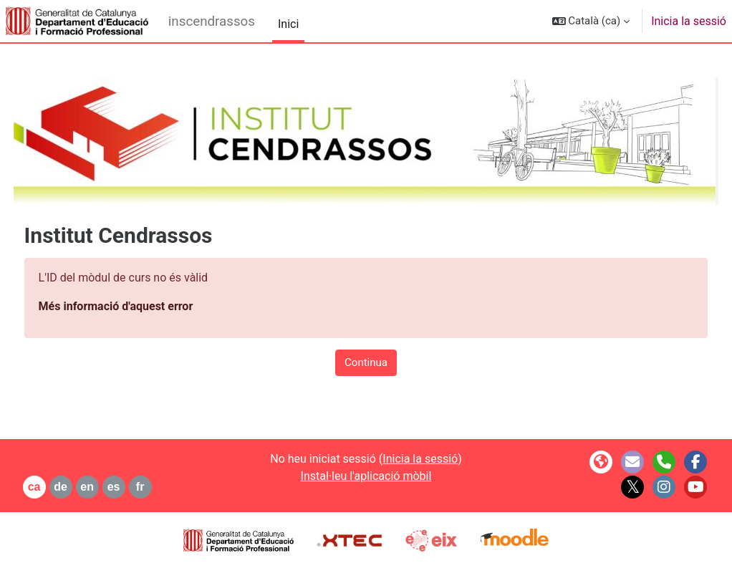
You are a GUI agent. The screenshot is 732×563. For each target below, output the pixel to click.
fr (167, 487)
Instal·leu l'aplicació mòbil (366, 476)
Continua (366, 362)
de (88, 487)
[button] (591, 21)
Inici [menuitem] (288, 24)
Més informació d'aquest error (142, 306)
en (114, 487)
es (140, 487)
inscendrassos (211, 21)
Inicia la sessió (688, 21)
